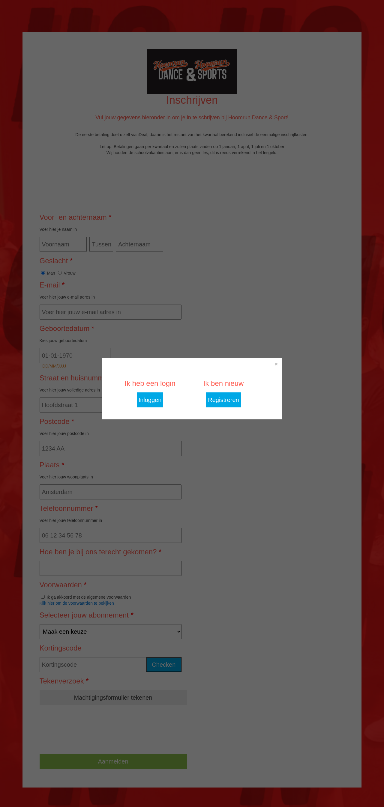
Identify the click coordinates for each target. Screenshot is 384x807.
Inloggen (150, 400)
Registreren (223, 400)
